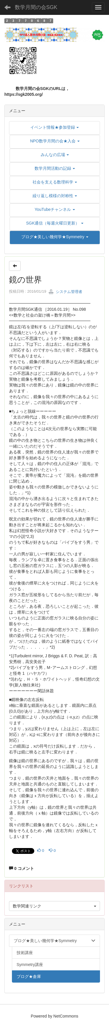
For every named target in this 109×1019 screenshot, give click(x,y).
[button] (55, 237)
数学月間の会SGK (36, 7)
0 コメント (21, 868)
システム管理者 (65, 291)
